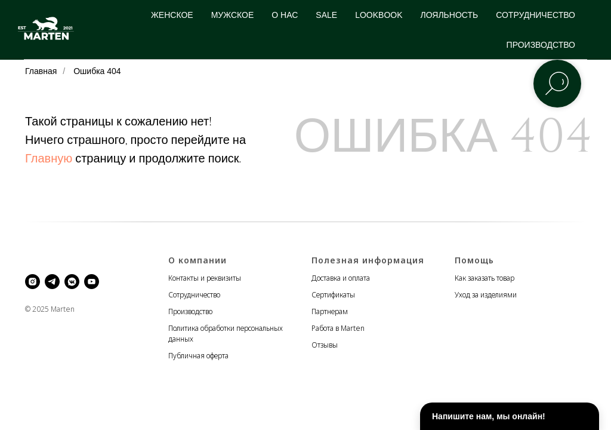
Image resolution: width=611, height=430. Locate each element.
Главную (48, 158)
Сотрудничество (194, 295)
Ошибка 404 (97, 71)
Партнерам (329, 311)
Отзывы (324, 345)
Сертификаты (333, 295)
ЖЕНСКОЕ (172, 15)
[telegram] (52, 281)
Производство (190, 311)
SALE (326, 15)
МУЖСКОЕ (232, 15)
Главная (41, 71)
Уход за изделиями (486, 295)
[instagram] (32, 281)
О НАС (284, 15)
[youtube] (91, 281)
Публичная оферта (198, 356)
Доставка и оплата (340, 278)
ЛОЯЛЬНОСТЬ (450, 15)
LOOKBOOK (378, 15)
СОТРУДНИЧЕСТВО (535, 15)
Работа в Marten (338, 328)
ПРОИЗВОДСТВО (541, 45)
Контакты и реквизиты (204, 278)
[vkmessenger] (71, 281)
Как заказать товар (484, 278)
